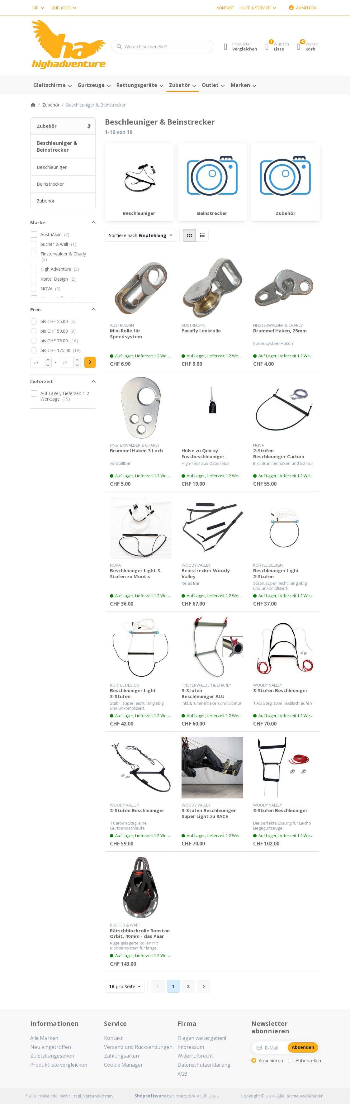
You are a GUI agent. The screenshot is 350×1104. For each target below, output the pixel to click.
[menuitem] (52, 85)
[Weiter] (204, 986)
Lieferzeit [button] (41, 381)
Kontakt (225, 8)
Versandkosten (98, 1096)
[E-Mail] (269, 1047)
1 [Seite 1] (173, 986)
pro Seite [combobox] (126, 985)
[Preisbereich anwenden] (90, 362)
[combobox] (39, 8)
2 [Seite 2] (188, 986)
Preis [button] (36, 309)
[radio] (189, 235)
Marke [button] (37, 222)
